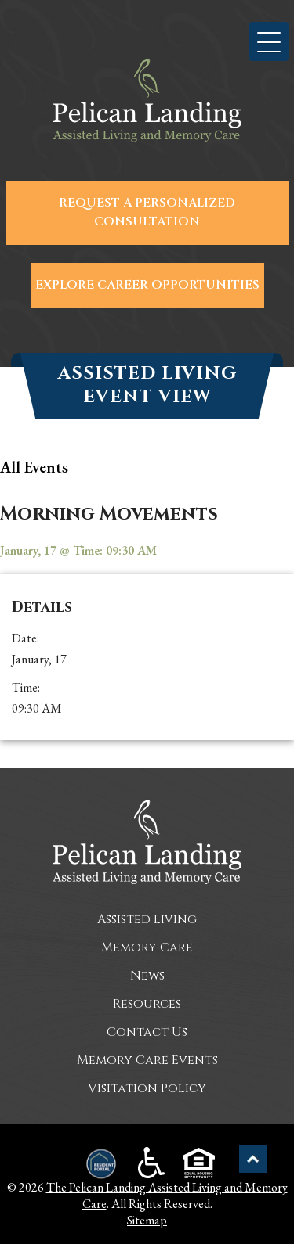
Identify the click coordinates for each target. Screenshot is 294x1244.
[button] (269, 41)
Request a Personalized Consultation (147, 212)
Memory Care (147, 947)
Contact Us (147, 1032)
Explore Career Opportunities (147, 285)
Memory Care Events (147, 1060)
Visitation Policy (147, 1088)
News (147, 975)
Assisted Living (147, 919)
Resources (147, 1003)
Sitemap (147, 1220)
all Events (34, 467)
